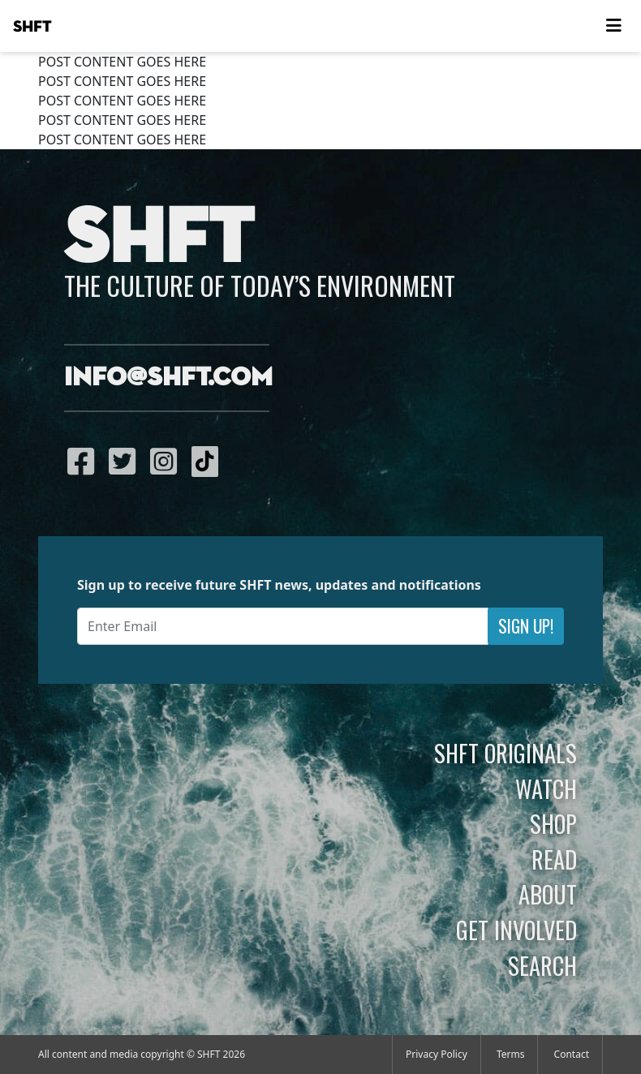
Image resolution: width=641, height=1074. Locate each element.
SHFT (32, 27)
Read (554, 859)
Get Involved (516, 930)
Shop (553, 823)
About (547, 894)
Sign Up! (525, 625)
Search (542, 965)
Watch (546, 788)
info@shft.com (168, 378)
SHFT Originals (505, 753)
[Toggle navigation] (613, 26)
